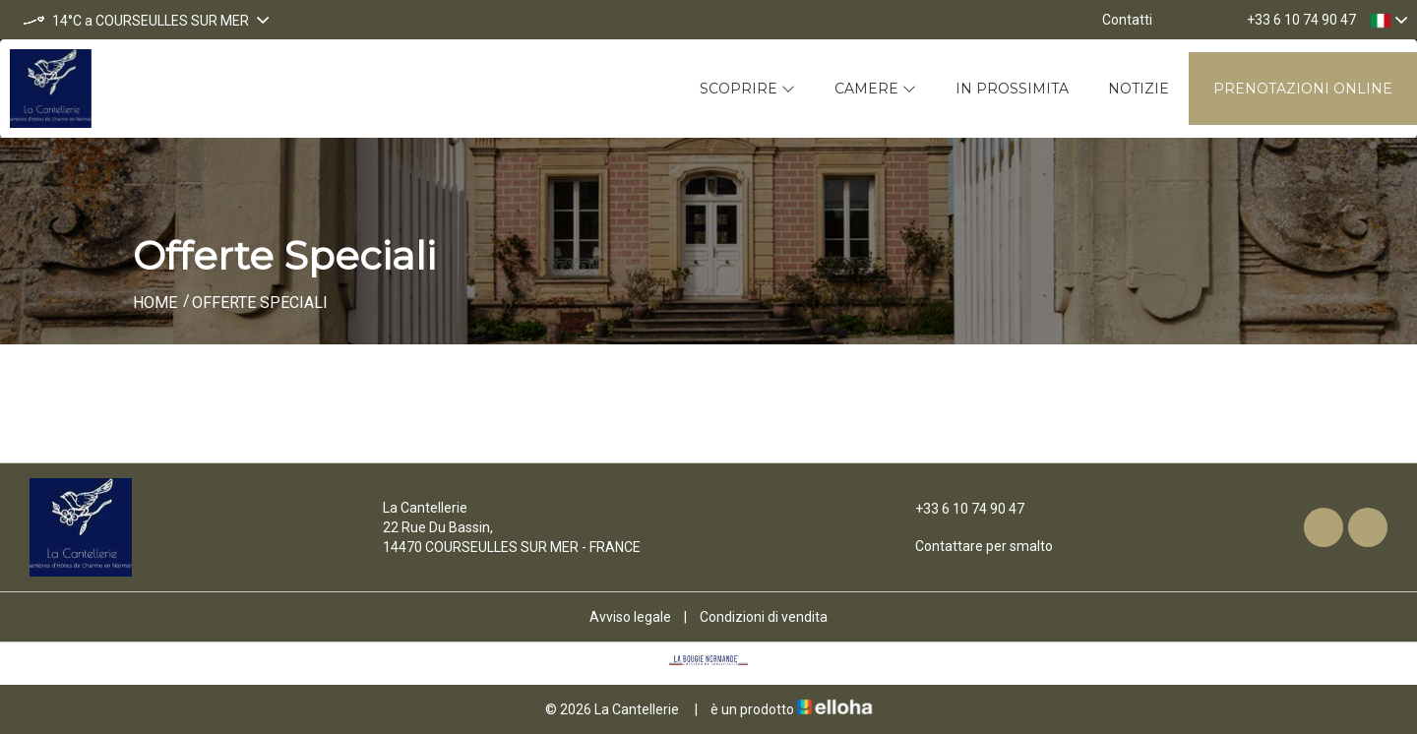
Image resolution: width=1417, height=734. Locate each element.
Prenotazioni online (1302, 88)
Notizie (1138, 88)
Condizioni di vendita (764, 617)
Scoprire (747, 88)
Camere (875, 88)
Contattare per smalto (973, 546)
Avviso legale (630, 617)
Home (155, 302)
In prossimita (1012, 88)
